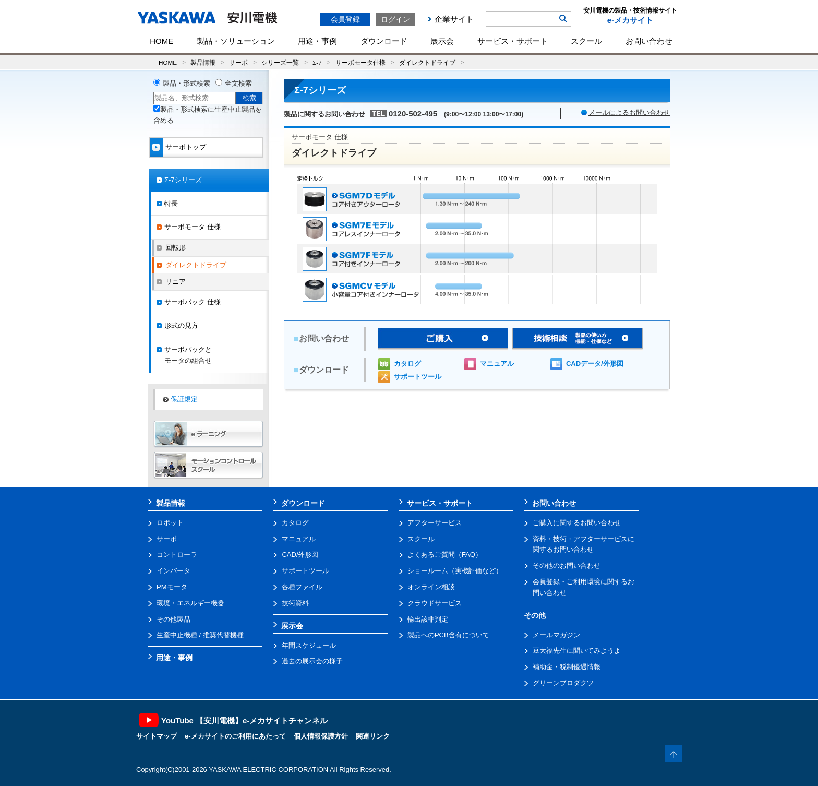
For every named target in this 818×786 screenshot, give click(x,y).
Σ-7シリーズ (183, 180)
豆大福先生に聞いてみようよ (577, 650)
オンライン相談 (431, 587)
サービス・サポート (512, 41)
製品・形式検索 (186, 83)
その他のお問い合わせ (566, 565)
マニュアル (497, 363)
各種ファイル (302, 587)
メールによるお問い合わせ (629, 112)
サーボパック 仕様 (192, 302)
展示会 (442, 41)
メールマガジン (556, 635)
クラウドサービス (434, 603)
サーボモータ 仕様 (192, 227)
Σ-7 (317, 62)
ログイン (395, 19)
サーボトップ (185, 147)
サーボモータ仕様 (360, 62)
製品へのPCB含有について (448, 635)
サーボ (238, 62)
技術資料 (295, 603)
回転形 (175, 248)
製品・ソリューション (236, 41)
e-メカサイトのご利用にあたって (235, 736)
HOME (161, 41)
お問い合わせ (648, 41)
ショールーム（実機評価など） (454, 571)
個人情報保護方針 (321, 736)
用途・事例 (317, 41)
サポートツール (417, 376)
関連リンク (373, 736)
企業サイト (454, 19)
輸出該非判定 (427, 619)
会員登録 (345, 19)
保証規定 (184, 399)
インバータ (173, 571)
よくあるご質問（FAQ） (444, 554)
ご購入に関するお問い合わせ (577, 523)
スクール (586, 41)
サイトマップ (156, 736)
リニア (175, 281)
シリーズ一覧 (280, 62)
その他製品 (173, 619)
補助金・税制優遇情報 (566, 667)
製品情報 (202, 62)
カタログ (407, 363)
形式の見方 (181, 325)
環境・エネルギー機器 (190, 603)
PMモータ (172, 587)
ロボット (170, 523)
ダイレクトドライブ (427, 62)
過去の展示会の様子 (312, 661)
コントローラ (177, 554)
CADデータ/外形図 (594, 363)
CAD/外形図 (300, 554)
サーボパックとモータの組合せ (188, 355)
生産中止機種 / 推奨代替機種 (200, 635)
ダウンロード (383, 41)
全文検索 (238, 83)
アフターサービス (434, 523)
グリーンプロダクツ (563, 683)
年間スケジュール (309, 645)
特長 (171, 203)
